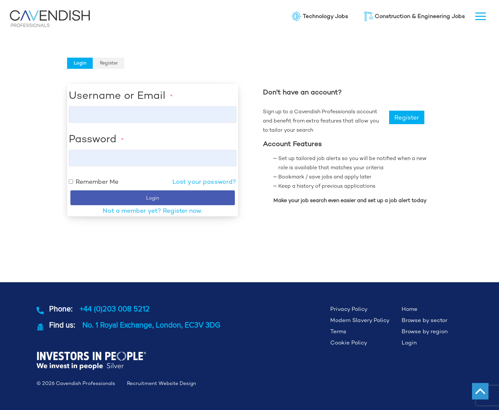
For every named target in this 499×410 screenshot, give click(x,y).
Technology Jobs (320, 16)
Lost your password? (204, 182)
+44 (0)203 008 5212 (115, 308)
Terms (338, 331)
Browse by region (425, 331)
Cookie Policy (348, 342)
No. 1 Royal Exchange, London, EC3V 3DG (151, 324)
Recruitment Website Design (161, 383)
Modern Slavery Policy (359, 320)
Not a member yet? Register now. (152, 210)
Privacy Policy (348, 309)
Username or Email (121, 95)
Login (80, 63)
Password (96, 138)
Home (409, 309)
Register (109, 63)
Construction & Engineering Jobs (414, 16)
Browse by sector (424, 320)
